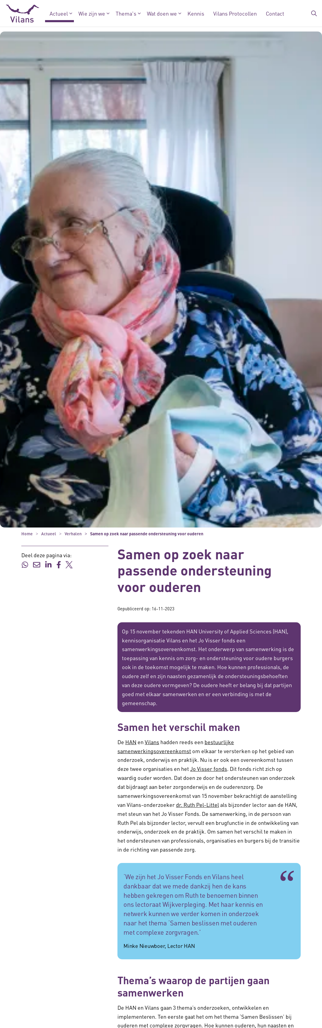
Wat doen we (162, 13)
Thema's (126, 13)
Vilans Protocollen (235, 13)
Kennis (195, 13)
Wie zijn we (91, 13)
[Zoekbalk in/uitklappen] (314, 13)
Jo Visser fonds (208, 768)
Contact (275, 13)
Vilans (152, 741)
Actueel (59, 13)
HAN (130, 741)
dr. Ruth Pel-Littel (197, 804)
